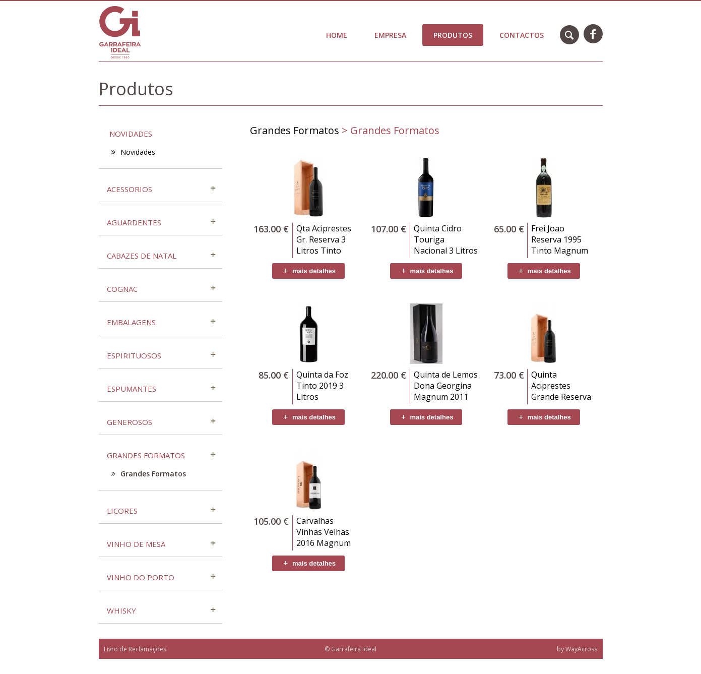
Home (336, 35)
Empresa (390, 35)
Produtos (452, 35)
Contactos (521, 35)
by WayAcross (577, 649)
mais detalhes (308, 271)
